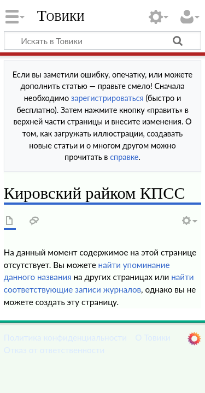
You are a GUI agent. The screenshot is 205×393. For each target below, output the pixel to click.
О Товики (153, 337)
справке (124, 157)
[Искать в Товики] (102, 40)
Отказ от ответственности (54, 350)
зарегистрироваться (107, 98)
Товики (61, 15)
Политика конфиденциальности (65, 337)
